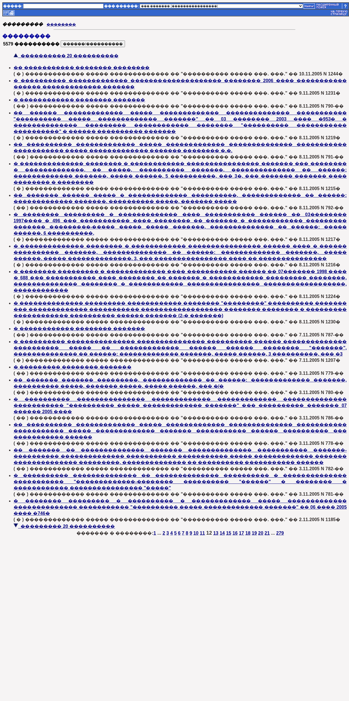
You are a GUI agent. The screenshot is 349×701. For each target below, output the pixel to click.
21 (267, 533)
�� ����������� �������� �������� (82, 67)
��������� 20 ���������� (64, 526)
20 (260, 533)
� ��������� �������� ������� (72, 367)
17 (241, 533)
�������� (61, 24)
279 (280, 533)
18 (248, 533)
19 (254, 533)
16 (235, 533)
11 (202, 533)
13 (215, 533)
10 (196, 533)
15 (228, 533)
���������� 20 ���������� (66, 55)
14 (222, 533)
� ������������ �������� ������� (79, 99)
